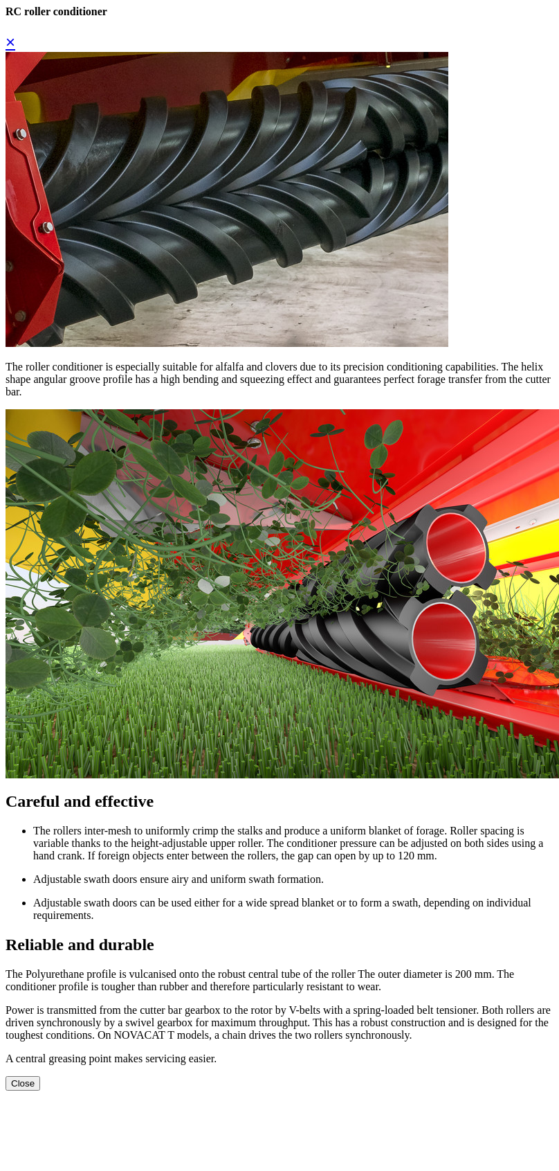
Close (23, 1083)
